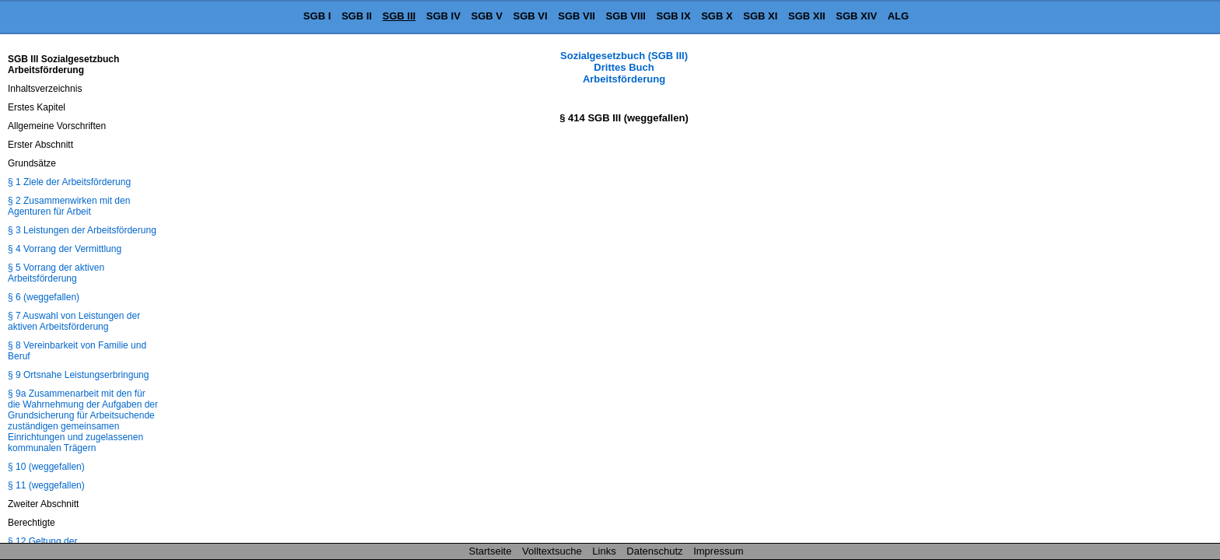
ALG (898, 16)
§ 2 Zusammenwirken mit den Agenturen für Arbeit (69, 206)
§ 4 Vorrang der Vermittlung (64, 248)
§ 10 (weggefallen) (46, 466)
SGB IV (443, 16)
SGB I (317, 16)
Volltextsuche (552, 551)
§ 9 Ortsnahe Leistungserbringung (78, 374)
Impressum (718, 551)
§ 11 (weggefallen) (46, 485)
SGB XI (760, 16)
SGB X (716, 16)
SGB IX (674, 16)
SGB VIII (626, 16)
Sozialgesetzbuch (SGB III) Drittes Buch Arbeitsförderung (624, 67)
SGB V (486, 16)
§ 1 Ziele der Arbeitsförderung (69, 182)
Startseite (490, 551)
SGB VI (531, 16)
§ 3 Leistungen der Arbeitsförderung (82, 230)
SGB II (357, 16)
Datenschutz (654, 551)
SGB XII (807, 16)
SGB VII (576, 16)
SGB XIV (856, 16)
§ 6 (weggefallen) (43, 297)
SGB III (399, 16)
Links (603, 551)
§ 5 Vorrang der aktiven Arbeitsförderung (56, 273)
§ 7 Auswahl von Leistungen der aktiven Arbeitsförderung (74, 321)
